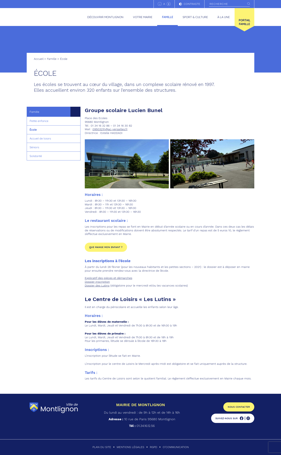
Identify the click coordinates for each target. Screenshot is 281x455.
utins (106, 285)
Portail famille (244, 22)
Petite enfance (39, 121)
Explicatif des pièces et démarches (108, 278)
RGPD (153, 447)
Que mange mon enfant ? (106, 247)
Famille (167, 17)
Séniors (34, 147)
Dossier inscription (97, 281)
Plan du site (101, 447)
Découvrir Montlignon (105, 17)
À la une (223, 17)
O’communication (176, 447)
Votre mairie (142, 17)
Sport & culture (195, 17)
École (33, 129)
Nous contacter (239, 406)
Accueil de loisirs (40, 138)
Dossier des (93, 285)
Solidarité (36, 156)
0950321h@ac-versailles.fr (110, 129)
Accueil (38, 59)
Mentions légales (130, 447)
